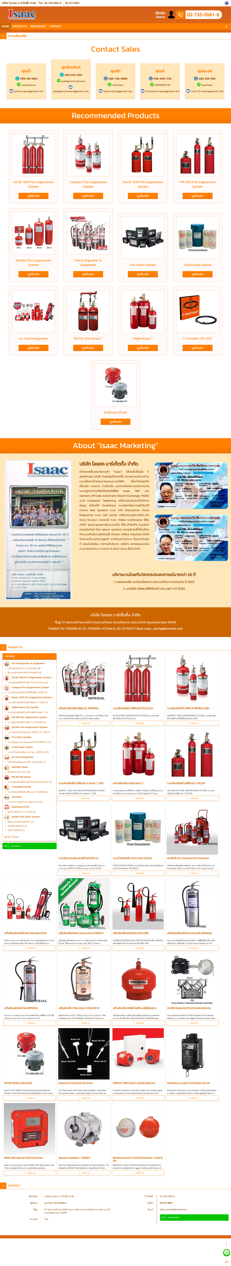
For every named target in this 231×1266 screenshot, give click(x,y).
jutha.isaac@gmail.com (26, 91)
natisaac (115, 85)
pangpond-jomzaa (71, 81)
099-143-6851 (26, 79)
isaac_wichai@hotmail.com (173, 1209)
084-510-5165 (71, 75)
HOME (5, 26)
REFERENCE (38, 26)
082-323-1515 (204, 79)
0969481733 (160, 85)
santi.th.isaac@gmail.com (204, 91)
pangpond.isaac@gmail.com (71, 89)
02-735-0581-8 (52, 3)
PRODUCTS (20, 26)
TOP (226, 1260)
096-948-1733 (160, 79)
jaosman (204, 85)
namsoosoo (26, 85)
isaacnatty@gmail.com (115, 91)
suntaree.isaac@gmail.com (160, 91)
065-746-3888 (115, 79)
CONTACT (55, 26)
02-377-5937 (72, 3)
